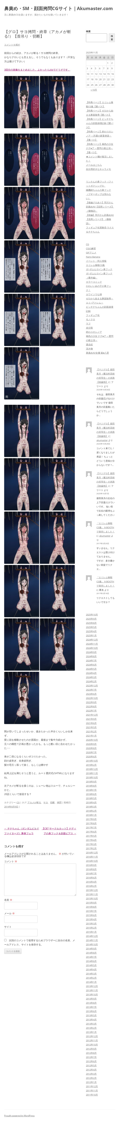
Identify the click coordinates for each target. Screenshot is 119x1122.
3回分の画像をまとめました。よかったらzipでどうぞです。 (37, 69)
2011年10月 (92, 1094)
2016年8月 (91, 869)
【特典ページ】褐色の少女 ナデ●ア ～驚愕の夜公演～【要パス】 (99, 148)
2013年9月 (91, 998)
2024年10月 (92, 648)
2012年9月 (91, 1048)
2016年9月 (91, 865)
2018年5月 (91, 798)
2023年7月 (91, 689)
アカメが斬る (34, 802)
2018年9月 (91, 781)
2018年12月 (92, 769)
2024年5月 (91, 668)
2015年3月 (91, 923)
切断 (52, 802)
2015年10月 (92, 898)
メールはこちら (94, 164)
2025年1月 (91, 635)
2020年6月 (91, 756)
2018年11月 (92, 773)
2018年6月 (91, 794)
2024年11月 (92, 643)
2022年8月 (91, 706)
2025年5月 (91, 627)
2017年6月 (91, 831)
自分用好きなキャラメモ (98, 169)
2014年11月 (92, 940)
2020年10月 (92, 739)
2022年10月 (92, 698)
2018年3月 (91, 806)
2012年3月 (91, 1073)
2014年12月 (92, 936)
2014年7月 (91, 956)
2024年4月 (91, 673)
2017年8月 (91, 823)
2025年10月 (92, 614)
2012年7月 (91, 1057)
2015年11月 (92, 894)
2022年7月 (91, 710)
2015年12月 (92, 890)
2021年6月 (91, 723)
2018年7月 (91, 789)
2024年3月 (91, 677)
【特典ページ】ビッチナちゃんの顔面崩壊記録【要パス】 (99, 123)
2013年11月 (92, 990)
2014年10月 (92, 944)
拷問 (59, 802)
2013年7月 (91, 1007)
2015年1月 (91, 931)
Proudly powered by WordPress (19, 1115)
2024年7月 (91, 660)
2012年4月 (91, 1069)
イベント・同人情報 (96, 260)
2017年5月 (91, 835)
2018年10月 (92, 777)
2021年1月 (91, 735)
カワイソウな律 (94, 294)
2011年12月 (92, 1086)
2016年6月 (91, 877)
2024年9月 (91, 652)
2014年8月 (91, 952)
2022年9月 (91, 702)
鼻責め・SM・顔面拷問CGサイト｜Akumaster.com (58, 8)
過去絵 (89, 344)
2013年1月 (91, 1032)
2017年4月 (91, 840)
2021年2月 (91, 731)
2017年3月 (91, 844)
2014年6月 (91, 961)
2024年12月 (92, 639)
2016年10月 (92, 860)
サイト (8, 926)
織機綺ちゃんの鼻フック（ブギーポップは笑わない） (98, 194)
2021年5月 (91, 727)
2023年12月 (92, 685)
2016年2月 (91, 886)
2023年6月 (91, 693)
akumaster (102, 440)
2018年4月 (91, 802)
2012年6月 (91, 1061)
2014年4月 (91, 969)
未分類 (89, 327)
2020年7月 (91, 752)
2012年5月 (91, 1065)
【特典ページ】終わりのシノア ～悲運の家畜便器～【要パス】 (99, 135)
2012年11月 (92, 1040)
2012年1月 (91, 1082)
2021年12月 (92, 714)
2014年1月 (91, 982)
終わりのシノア (94, 331)
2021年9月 (91, 719)
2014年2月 (91, 977)
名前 (8, 899)
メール (9, 913)
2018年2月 (91, 810)
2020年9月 (91, 744)
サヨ (45, 802)
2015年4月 (91, 919)
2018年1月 (91, 815)
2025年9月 (91, 618)
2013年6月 (91, 1011)
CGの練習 (91, 248)
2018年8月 (91, 785)
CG (18, 802)
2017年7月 (91, 827)
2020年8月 (91, 748)
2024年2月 (91, 681)
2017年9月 (91, 819)
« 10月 (94, 89)
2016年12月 (92, 852)
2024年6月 (91, 664)
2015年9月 (91, 902)
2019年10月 (92, 760)
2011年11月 (92, 1090)
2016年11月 (92, 856)
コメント (10, 861)
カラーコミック (94, 281)
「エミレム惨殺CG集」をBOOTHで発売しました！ (105, 527)
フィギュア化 (93, 315)
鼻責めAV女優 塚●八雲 (97, 352)
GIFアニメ (91, 252)
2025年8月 (91, 622)
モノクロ (90, 319)
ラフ (88, 323)
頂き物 (89, 348)
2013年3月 (91, 1023)
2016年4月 (91, 881)
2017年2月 (91, 848)
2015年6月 (91, 915)
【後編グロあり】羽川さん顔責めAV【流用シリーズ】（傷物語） (100, 206)
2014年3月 (91, 973)
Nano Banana (93, 256)
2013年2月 (91, 1027)
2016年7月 (91, 873)
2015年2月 (91, 927)
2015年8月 (91, 906)
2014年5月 (91, 965)
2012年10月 (92, 1044)
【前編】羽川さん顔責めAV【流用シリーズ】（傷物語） (100, 219)
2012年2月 (91, 1078)
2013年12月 (92, 986)
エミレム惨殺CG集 (95, 265)
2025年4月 (91, 631)
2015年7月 (91, 911)
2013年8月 (91, 1002)
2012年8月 (91, 1053)
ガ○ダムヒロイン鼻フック (99, 269)
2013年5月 (91, 1015)
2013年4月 (91, 1019)
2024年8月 (91, 656)
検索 (88, 31)
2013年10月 (92, 994)
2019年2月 (91, 764)
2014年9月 (91, 948)
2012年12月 (92, 1036)
